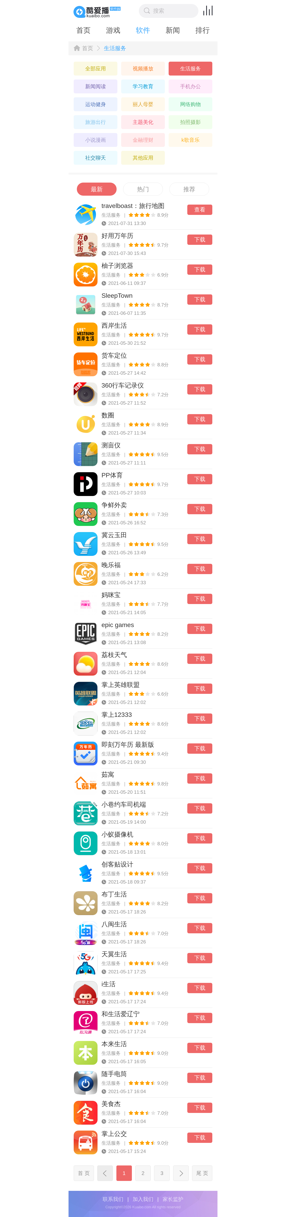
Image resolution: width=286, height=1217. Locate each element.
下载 (199, 240)
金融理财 (143, 140)
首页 (83, 30)
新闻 (173, 30)
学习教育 (143, 86)
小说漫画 (95, 140)
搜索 (154, 11)
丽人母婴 (143, 104)
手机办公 (190, 86)
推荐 (189, 189)
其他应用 (143, 158)
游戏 (113, 30)
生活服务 (190, 69)
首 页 (84, 1173)
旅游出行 (95, 122)
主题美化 (143, 122)
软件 (143, 30)
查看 (199, 210)
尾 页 (202, 1173)
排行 (202, 30)
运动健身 (95, 104)
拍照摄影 (190, 122)
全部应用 (95, 69)
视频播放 (143, 69)
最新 (97, 189)
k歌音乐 (191, 140)
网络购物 (190, 104)
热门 (143, 189)
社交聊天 (95, 158)
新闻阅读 (95, 86)
